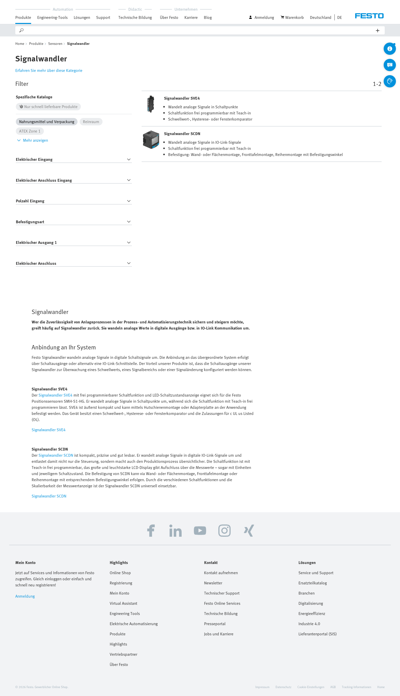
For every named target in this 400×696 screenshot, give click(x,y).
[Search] (200, 30)
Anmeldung (25, 596)
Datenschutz (283, 687)
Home (19, 43)
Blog (208, 17)
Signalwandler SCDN (56, 455)
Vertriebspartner (123, 654)
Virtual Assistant (123, 603)
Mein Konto (119, 593)
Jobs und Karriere (218, 634)
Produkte (23, 17)
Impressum (262, 687)
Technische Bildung (135, 17)
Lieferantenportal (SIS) (317, 634)
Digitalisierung (310, 603)
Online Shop (120, 573)
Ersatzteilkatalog (312, 583)
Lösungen (82, 17)
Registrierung (121, 583)
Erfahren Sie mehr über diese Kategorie (48, 70)
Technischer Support (222, 593)
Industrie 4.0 (309, 624)
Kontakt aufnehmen (221, 573)
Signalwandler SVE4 (55, 395)
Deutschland (320, 17)
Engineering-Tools (52, 17)
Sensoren (55, 43)
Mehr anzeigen (32, 140)
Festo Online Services (222, 603)
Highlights (118, 644)
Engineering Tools (125, 613)
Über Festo (169, 17)
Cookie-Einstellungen (310, 687)
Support (103, 17)
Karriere (191, 17)
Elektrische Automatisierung (134, 624)
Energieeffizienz (311, 613)
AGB (333, 687)
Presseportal (215, 624)
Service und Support (315, 573)
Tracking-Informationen (356, 687)
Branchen (306, 593)
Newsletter (213, 583)
